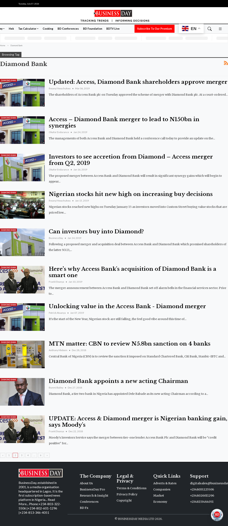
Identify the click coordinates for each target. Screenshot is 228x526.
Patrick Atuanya (57, 312)
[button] (220, 28)
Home (2, 45)
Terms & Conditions (132, 488)
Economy (160, 502)
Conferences (89, 502)
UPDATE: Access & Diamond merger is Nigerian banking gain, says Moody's (138, 421)
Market (158, 495)
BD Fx (84, 508)
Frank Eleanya (57, 281)
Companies (161, 489)
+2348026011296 (202, 495)
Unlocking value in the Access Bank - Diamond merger (127, 306)
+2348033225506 (202, 489)
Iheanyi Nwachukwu (60, 88)
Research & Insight (94, 495)
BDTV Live (113, 28)
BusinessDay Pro (92, 489)
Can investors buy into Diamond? (96, 231)
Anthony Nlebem (58, 350)
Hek (11, 28)
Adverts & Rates (165, 483)
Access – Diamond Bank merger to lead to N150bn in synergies (124, 122)
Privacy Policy (127, 494)
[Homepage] (114, 15)
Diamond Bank (8, 80)
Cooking (48, 28)
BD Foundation (92, 28)
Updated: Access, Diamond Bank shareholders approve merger (138, 82)
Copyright (124, 500)
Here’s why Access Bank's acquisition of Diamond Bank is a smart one (132, 272)
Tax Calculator (27, 28)
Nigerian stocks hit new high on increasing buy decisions (131, 194)
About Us (86, 483)
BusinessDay (56, 237)
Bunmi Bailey (56, 387)
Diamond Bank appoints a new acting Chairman (118, 381)
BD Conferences (68, 28)
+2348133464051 (202, 502)
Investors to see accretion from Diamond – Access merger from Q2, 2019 (131, 159)
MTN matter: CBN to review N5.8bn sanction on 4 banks (129, 343)
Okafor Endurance (59, 132)
